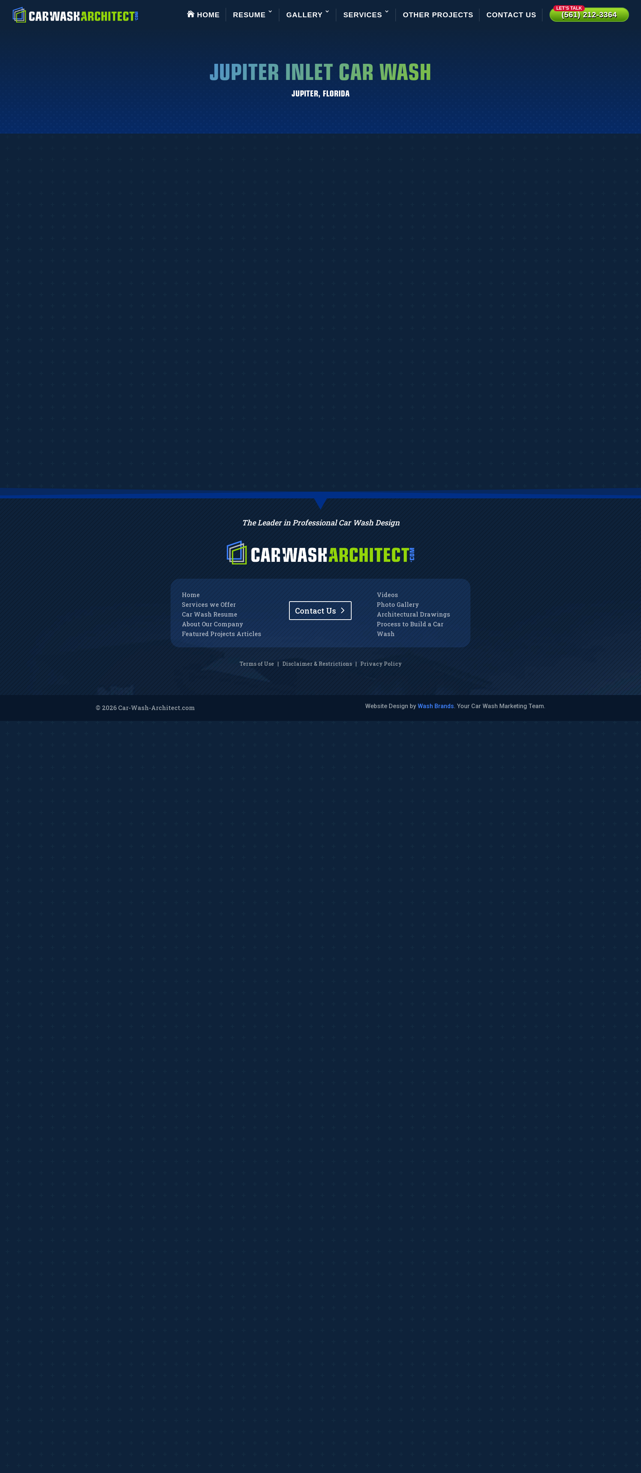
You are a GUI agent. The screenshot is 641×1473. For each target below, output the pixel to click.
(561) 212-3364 (585, 13)
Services (362, 15)
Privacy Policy (381, 663)
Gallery (304, 15)
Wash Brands (436, 706)
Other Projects (438, 15)
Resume (249, 15)
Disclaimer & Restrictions (317, 663)
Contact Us (511, 15)
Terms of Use (257, 663)
